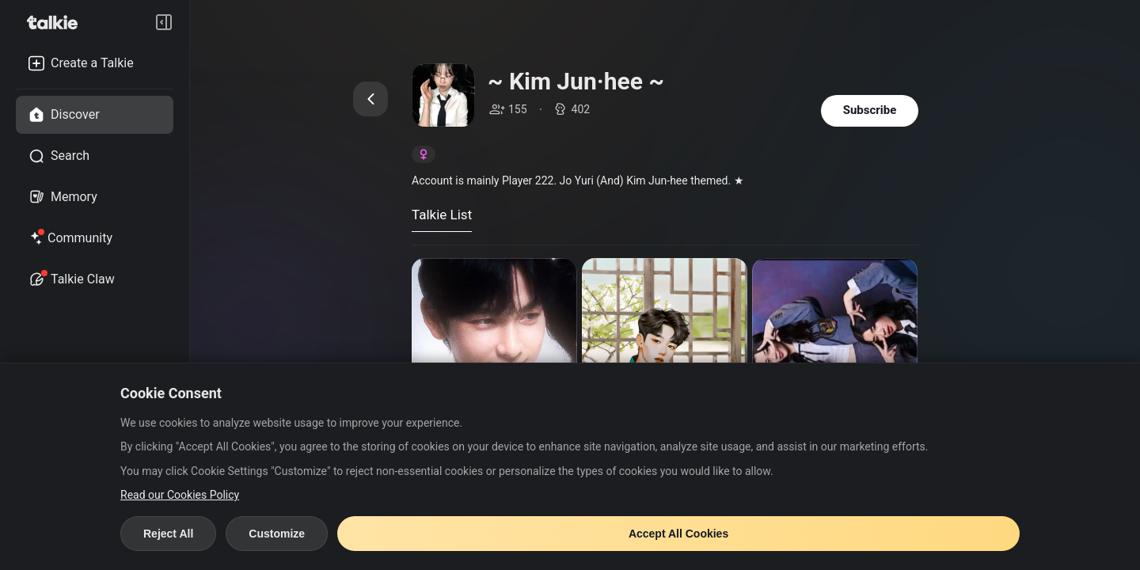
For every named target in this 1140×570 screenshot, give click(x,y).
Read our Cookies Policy (179, 494)
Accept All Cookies (678, 533)
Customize (277, 533)
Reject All (168, 533)
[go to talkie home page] (57, 22)
